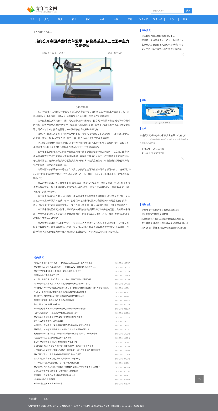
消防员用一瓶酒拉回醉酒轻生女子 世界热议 (52, 338)
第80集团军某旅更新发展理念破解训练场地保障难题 (167, 227)
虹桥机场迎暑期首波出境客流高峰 (48, 321)
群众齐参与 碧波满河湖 (153, 149)
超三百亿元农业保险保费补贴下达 (158, 36)
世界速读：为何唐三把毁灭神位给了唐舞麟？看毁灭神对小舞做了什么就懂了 (67, 367)
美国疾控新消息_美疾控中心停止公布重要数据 (54, 300)
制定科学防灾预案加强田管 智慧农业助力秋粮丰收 (55, 342)
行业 (74, 19)
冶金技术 (157, 19)
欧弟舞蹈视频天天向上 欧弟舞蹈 (48, 383)
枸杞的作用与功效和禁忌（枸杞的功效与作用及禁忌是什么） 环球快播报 (65, 333)
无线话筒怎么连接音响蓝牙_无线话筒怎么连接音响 (56, 371)
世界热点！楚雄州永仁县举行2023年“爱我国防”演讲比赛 (58, 317)
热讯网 (46, 399)
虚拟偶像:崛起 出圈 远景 (44, 379)
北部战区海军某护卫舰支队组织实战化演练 (163, 219)
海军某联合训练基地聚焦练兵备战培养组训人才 (165, 223)
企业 (102, 19)
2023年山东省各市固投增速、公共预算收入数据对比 (56, 363)
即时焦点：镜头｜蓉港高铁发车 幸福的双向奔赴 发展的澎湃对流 (62, 329)
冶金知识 (143, 19)
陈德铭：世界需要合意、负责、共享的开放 (163, 40)
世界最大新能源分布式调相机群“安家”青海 (162, 44)
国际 (185, 19)
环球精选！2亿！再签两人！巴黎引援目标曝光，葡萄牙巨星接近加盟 (63, 346)
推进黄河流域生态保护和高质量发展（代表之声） (164, 135)
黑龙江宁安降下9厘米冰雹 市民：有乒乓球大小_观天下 (57, 271)
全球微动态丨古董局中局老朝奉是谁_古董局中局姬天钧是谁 (60, 308)
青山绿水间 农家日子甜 (153, 153)
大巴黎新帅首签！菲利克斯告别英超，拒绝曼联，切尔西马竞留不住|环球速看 (67, 350)
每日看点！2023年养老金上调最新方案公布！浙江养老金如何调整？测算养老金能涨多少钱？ (73, 288)
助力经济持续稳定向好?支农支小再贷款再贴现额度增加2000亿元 (62, 283)
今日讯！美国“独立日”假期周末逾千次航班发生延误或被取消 (60, 292)
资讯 (32, 19)
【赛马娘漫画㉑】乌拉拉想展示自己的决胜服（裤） (56, 313)
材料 (88, 19)
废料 (130, 19)
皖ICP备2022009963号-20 (96, 406)
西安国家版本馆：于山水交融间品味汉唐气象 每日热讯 (57, 354)
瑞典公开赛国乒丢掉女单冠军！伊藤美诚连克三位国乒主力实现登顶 (63, 263)
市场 (171, 19)
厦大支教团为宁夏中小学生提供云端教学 (162, 49)
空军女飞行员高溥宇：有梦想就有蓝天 (160, 210)
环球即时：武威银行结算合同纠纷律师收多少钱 (54, 375)
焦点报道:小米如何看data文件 (47, 304)
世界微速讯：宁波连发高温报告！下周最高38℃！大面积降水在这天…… (65, 267)
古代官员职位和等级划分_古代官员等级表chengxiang (57, 358)
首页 (35, 32)
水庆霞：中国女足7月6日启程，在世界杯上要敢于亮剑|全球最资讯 (62, 279)
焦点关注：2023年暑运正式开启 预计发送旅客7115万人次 (59, 296)
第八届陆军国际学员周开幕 (155, 214)
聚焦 (60, 19)
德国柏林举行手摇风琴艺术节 (46, 275)
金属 (116, 19)
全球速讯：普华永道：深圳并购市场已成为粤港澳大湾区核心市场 (62, 325)
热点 (46, 19)
